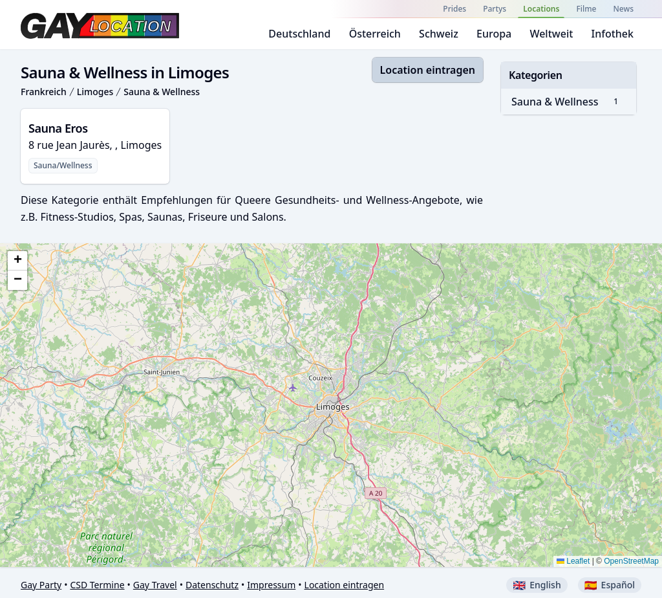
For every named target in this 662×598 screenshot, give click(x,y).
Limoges (95, 91)
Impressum (271, 585)
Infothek (613, 34)
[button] (17, 261)
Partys (494, 8)
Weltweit (551, 34)
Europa (493, 34)
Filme (586, 8)
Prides (454, 8)
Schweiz (438, 34)
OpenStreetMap (631, 561)
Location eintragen (427, 70)
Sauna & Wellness (161, 91)
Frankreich (44, 91)
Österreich (375, 34)
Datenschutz (212, 585)
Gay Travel (155, 585)
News (624, 8)
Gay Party (41, 585)
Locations (541, 8)
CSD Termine (97, 585)
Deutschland (299, 34)
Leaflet (573, 561)
